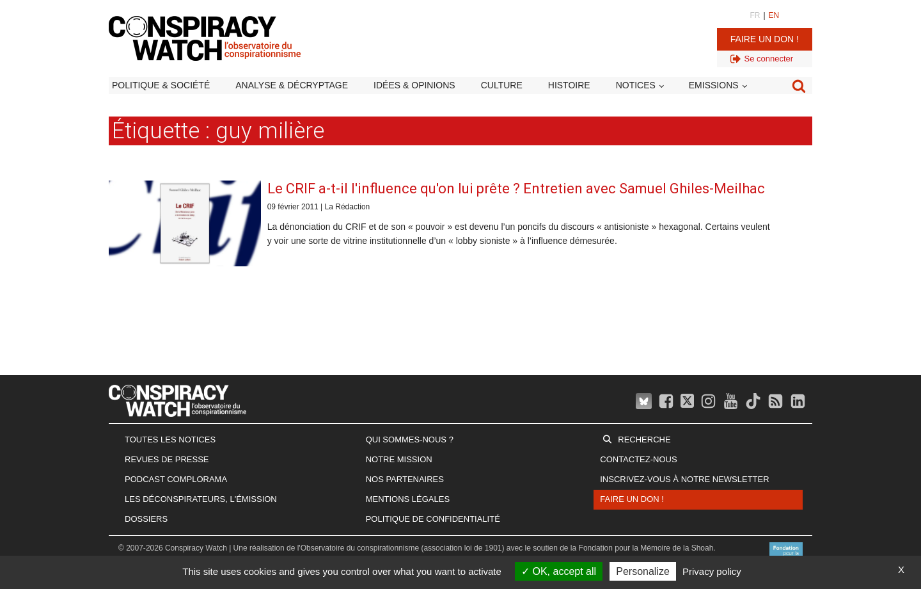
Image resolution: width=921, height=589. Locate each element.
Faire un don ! (764, 39)
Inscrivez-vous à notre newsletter (684, 479)
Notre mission (399, 459)
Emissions (714, 85)
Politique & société (161, 85)
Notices (636, 85)
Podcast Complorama (176, 479)
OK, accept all (558, 571)
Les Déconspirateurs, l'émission (201, 499)
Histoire (569, 85)
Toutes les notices (170, 439)
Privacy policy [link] (711, 571)
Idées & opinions (414, 85)
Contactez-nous (638, 459)
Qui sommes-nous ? (409, 439)
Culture (502, 85)
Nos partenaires (405, 479)
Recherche (644, 439)
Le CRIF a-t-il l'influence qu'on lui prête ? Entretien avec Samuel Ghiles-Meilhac (516, 189)
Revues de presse (167, 459)
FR (755, 15)
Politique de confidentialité (433, 519)
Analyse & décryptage (291, 85)
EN (774, 15)
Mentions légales (408, 499)
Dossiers (146, 519)
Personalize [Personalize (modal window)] (643, 571)
